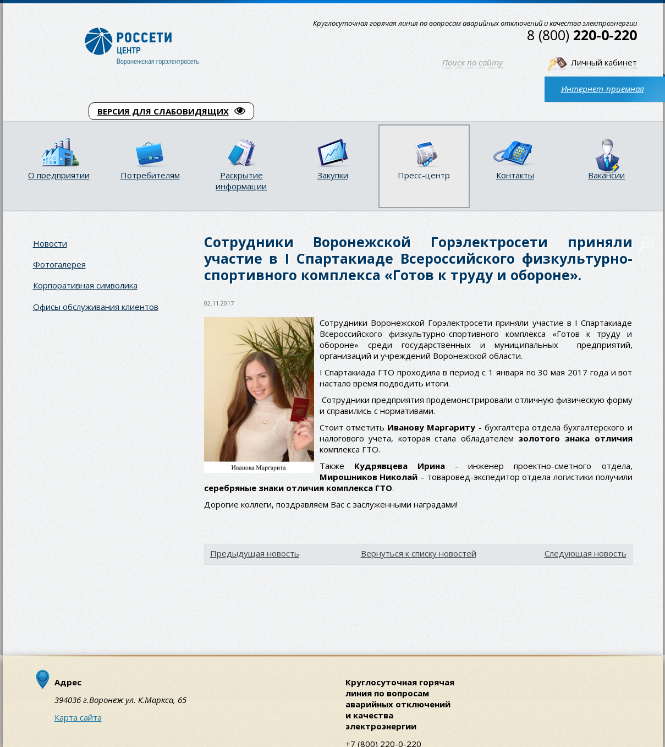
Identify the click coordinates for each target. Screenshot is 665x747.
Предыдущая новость (254, 553)
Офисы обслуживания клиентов (95, 306)
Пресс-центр (424, 175)
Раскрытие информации (241, 181)
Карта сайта (78, 717)
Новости (50, 243)
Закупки (332, 175)
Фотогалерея (59, 264)
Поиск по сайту (472, 62)
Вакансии (606, 175)
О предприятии (59, 175)
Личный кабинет (604, 62)
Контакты (515, 175)
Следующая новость (585, 553)
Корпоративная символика (85, 285)
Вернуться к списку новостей (418, 553)
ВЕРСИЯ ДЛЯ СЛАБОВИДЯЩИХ (171, 111)
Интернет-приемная (602, 88)
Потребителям (150, 175)
